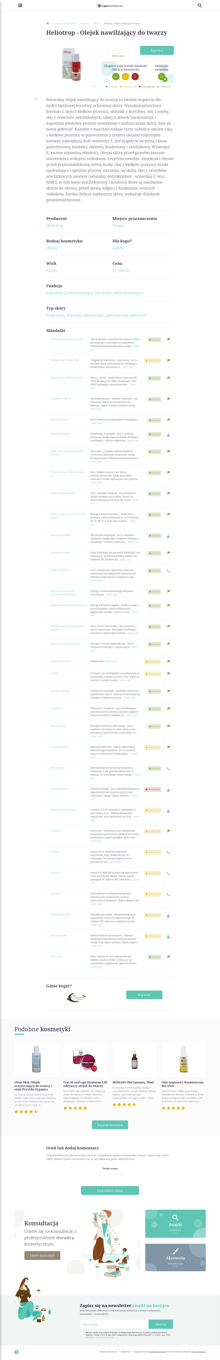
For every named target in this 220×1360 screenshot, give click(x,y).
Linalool (55, 851)
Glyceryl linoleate (60, 419)
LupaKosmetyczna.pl (157, 1352)
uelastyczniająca (128, 292)
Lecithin (55, 673)
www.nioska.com (198, 1352)
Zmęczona (55, 315)
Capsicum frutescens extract (65, 643)
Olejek (52, 248)
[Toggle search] (202, 5)
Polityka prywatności (108, 1352)
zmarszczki (94, 315)
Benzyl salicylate (59, 788)
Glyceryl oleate (58, 725)
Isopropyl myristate (61, 535)
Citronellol (56, 893)
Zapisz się (160, 1325)
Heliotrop (54, 225)
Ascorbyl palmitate (60, 690)
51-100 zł (121, 270)
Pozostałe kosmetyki (110, 1125)
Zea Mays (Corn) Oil (61, 398)
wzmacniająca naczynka (89, 292)
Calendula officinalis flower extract (69, 605)
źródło (94, 86)
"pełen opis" (128, 366)
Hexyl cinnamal (59, 935)
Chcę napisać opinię (110, 1191)
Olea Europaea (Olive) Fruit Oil (67, 377)
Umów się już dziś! (44, 1256)
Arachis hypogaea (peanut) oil (66, 339)
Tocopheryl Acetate (60, 552)
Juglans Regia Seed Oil (62, 493)
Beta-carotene (58, 767)
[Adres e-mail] (114, 1325)
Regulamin (125, 1352)
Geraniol (55, 872)
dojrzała (74, 315)
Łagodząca (55, 292)
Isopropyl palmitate (61, 433)
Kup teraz (157, 50)
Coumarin (56, 830)
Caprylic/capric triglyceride (65, 360)
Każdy (118, 248)
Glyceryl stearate (59, 746)
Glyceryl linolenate (60, 661)
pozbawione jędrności (126, 315)
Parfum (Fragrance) (61, 570)
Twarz (118, 225)
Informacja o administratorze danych (100, 1338)
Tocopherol (56, 708)
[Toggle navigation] (18, 5)
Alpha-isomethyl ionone (63, 809)
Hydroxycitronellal (60, 914)
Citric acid (56, 956)
